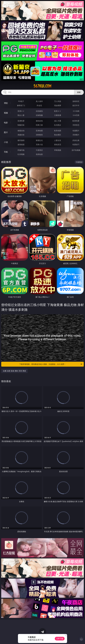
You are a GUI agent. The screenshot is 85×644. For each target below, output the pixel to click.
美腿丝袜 (21, 135)
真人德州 (39, 101)
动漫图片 (75, 130)
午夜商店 (39, 150)
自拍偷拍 (39, 111)
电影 (6, 122)
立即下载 (59, 638)
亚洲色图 (39, 130)
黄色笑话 (57, 144)
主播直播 (57, 115)
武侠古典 (75, 140)
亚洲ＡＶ (21, 111)
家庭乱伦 (39, 140)
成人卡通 (57, 121)
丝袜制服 (39, 115)
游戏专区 (75, 101)
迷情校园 (21, 144)
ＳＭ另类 (75, 115)
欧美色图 (57, 130)
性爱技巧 (75, 144)
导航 (6, 152)
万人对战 (57, 101)
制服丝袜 (21, 125)
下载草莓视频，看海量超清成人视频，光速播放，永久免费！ (51, 364)
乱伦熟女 (57, 125)
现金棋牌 (57, 105)
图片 (6, 132)
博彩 (6, 103)
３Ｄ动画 (75, 111)
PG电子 (21, 101)
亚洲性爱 (21, 121)
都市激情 (21, 140)
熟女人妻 (21, 115)
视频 (6, 112)
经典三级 (39, 125)
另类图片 (75, 135)
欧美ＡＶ (57, 111)
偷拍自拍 (39, 121)
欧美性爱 (75, 121)
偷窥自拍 (21, 130)
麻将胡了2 (21, 105)
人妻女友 (57, 140)
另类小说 (39, 144)
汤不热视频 (76, 150)
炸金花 (39, 105)
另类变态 (75, 125)
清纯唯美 (39, 135)
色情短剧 (39, 154)
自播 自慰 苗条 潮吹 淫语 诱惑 (14, 371)
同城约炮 (21, 150)
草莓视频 (57, 150)
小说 (6, 142)
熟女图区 (57, 135)
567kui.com (42, 86)
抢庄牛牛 (75, 105)
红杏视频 (21, 154)
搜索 (79, 92)
